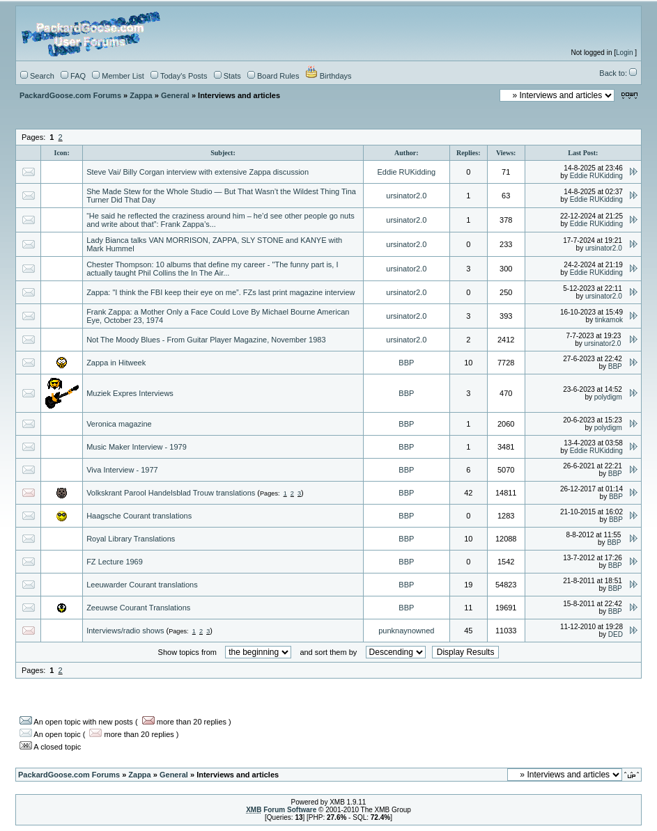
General (175, 95)
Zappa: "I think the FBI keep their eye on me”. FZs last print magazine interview (220, 292)
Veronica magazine (119, 424)
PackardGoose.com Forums (70, 95)
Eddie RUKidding (406, 172)
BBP (406, 362)
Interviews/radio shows (125, 630)
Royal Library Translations (130, 539)
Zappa (141, 95)
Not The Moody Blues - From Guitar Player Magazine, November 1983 (205, 339)
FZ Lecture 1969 (114, 561)
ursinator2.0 (406, 195)
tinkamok (609, 320)
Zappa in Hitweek (116, 362)
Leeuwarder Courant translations (142, 584)
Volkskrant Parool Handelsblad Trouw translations (170, 493)
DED (615, 634)
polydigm (608, 397)
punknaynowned (406, 630)
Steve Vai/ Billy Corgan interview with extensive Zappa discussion (197, 172)
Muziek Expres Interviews (129, 393)
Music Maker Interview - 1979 (136, 447)
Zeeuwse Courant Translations (138, 607)
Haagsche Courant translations (139, 516)
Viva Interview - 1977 (122, 470)
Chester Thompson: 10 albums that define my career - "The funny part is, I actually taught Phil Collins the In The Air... (212, 268)
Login (624, 52)
